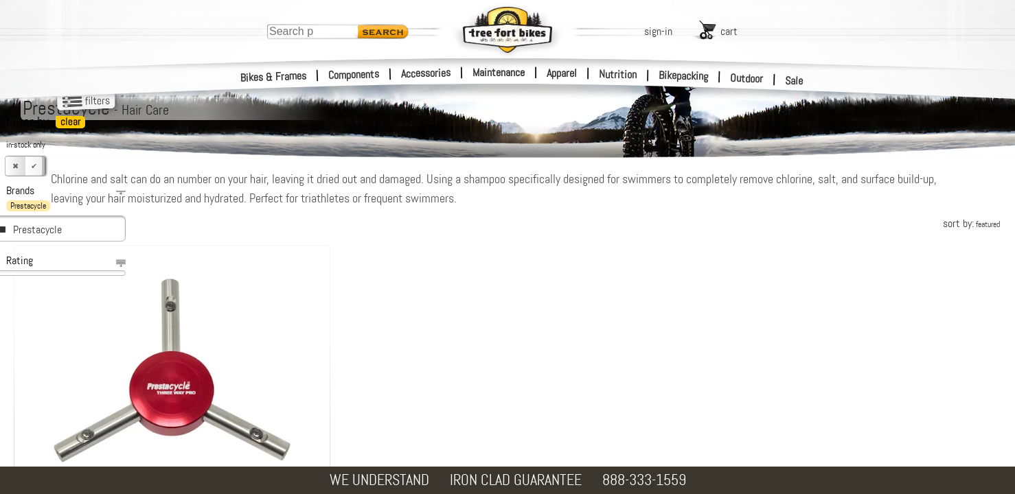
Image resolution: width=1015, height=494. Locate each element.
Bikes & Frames (273, 77)
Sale (794, 81)
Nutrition (618, 74)
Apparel (562, 73)
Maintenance (498, 72)
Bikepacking (684, 76)
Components (354, 74)
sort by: (971, 223)
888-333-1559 (644, 480)
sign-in (658, 31)
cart (729, 31)
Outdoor (747, 78)
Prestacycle (37, 229)
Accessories (426, 73)
